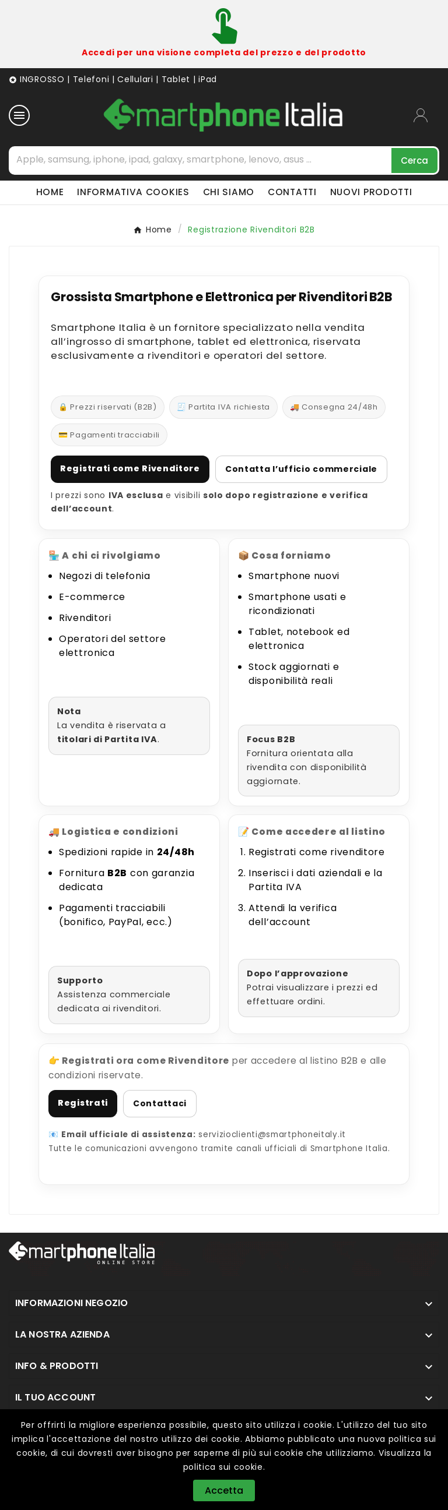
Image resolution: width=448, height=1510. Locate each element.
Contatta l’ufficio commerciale (301, 469)
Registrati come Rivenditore (130, 468)
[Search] (414, 160)
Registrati (83, 1103)
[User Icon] (426, 115)
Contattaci (160, 1103)
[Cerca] (200, 159)
